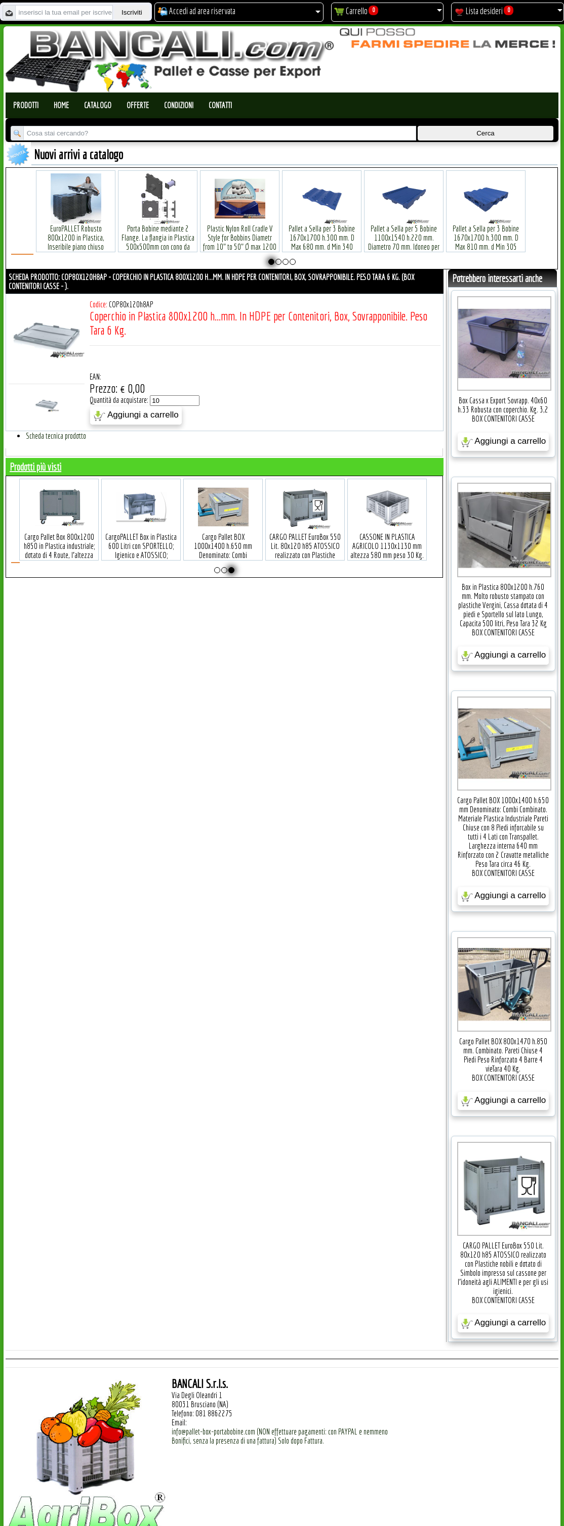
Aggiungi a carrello (136, 415)
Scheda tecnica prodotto (56, 435)
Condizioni (178, 105)
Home (61, 105)
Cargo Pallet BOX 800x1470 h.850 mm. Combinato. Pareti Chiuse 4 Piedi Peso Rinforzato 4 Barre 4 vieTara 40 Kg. (503, 1055)
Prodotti (25, 105)
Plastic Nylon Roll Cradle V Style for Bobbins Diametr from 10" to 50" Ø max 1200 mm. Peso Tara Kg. (239, 227)
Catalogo (97, 105)
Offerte (138, 105)
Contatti (220, 105)
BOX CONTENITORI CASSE (503, 418)
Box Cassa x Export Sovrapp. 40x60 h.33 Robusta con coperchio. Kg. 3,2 (503, 405)
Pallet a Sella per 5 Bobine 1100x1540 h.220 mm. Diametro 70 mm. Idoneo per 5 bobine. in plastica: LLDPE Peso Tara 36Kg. (403, 232)
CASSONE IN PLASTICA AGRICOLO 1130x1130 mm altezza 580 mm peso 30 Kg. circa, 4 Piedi (411, 535)
